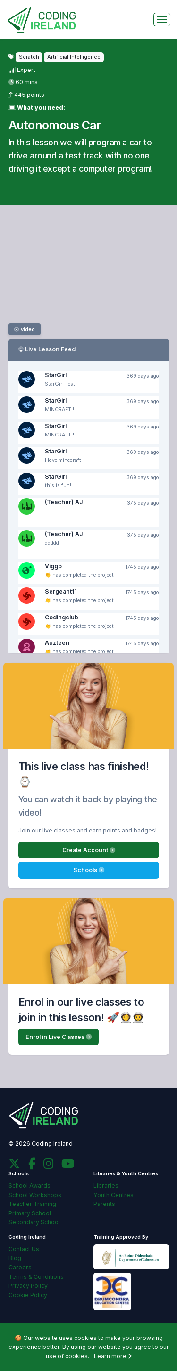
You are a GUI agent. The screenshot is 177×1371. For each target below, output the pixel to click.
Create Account (88, 850)
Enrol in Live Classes (58, 1036)
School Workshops (34, 1194)
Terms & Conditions (36, 1276)
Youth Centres (113, 1194)
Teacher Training (32, 1203)
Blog (14, 1257)
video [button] (24, 329)
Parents (104, 1203)
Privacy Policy (28, 1285)
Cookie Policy (27, 1295)
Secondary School (34, 1222)
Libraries (105, 1185)
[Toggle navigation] (161, 19)
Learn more (113, 1356)
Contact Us (23, 1248)
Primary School (29, 1213)
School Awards (29, 1185)
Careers (20, 1267)
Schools (88, 869)
